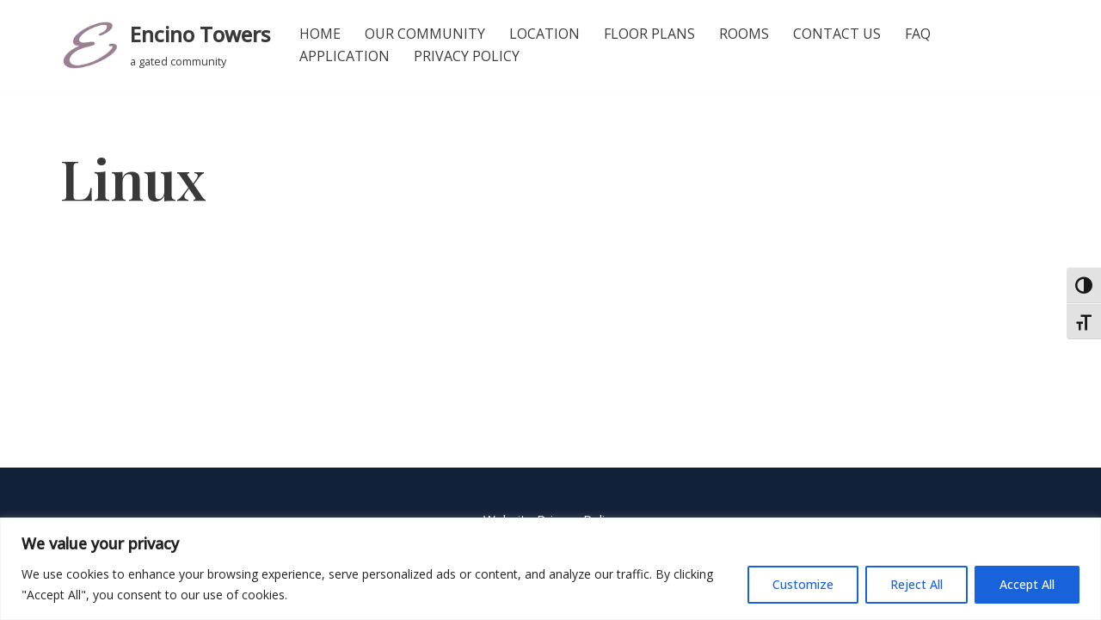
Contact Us (837, 33)
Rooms (744, 33)
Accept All (1027, 584)
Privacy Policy (467, 55)
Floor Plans (649, 33)
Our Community (425, 33)
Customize (802, 584)
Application (344, 55)
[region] (550, 569)
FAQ (918, 33)
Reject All (916, 584)
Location (544, 33)
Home (320, 33)
